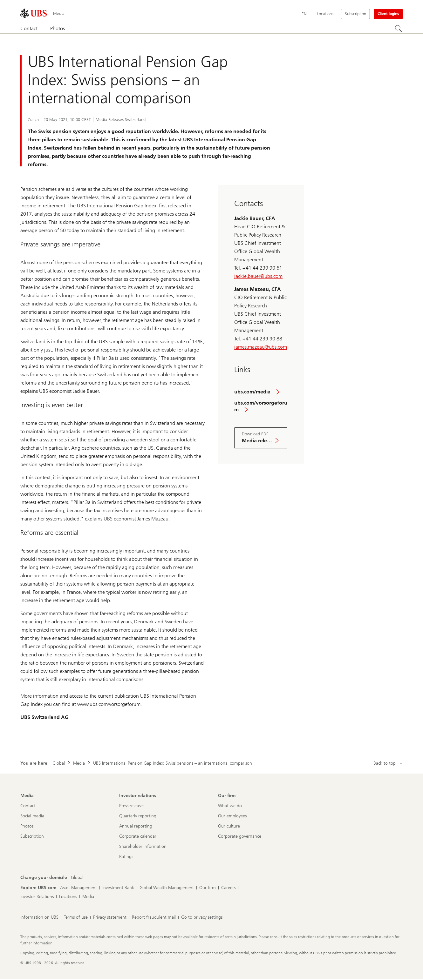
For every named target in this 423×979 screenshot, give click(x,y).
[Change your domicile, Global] (77, 878)
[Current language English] (304, 14)
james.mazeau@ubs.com (260, 347)
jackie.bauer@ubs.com (258, 276)
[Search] (399, 29)
